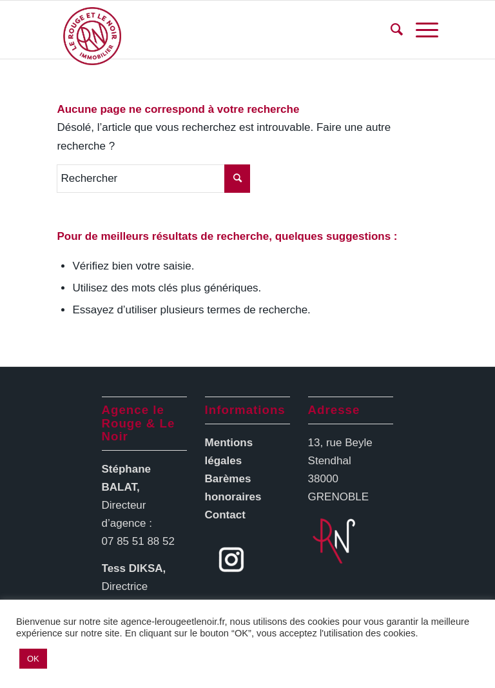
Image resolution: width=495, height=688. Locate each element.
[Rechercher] (390, 30)
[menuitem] (390, 30)
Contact (225, 515)
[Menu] (420, 30)
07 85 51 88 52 (138, 541)
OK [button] (33, 658)
